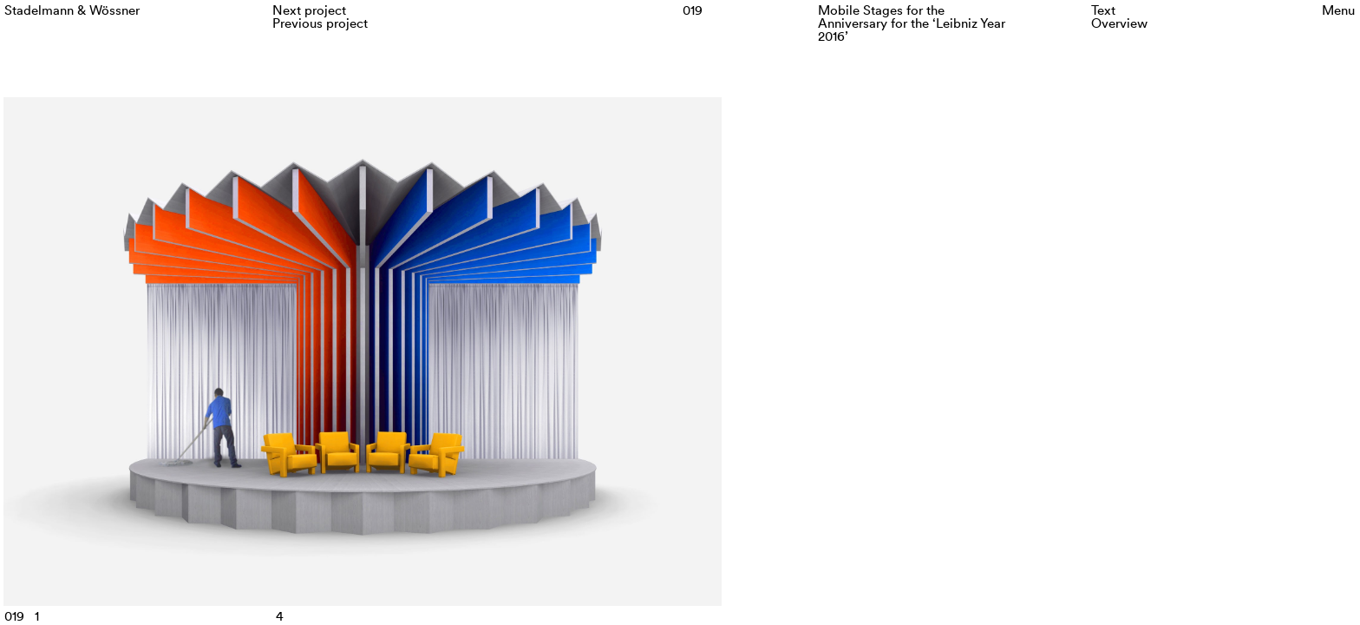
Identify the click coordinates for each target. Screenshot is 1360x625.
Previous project (320, 23)
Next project (309, 9)
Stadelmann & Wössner (72, 10)
